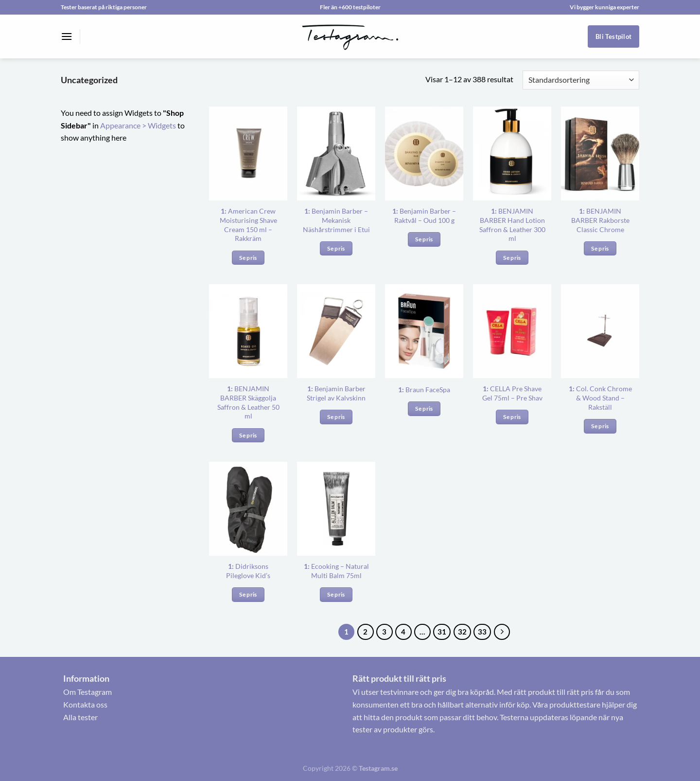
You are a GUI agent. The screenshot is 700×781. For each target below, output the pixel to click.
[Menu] (66, 36)
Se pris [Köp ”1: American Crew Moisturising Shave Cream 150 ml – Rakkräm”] (248, 257)
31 (442, 631)
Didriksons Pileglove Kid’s (248, 571)
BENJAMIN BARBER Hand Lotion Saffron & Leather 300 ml (512, 224)
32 (462, 631)
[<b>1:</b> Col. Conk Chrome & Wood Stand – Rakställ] (600, 331)
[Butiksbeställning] (581, 80)
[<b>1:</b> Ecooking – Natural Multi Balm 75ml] (336, 509)
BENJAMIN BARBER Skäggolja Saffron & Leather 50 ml (248, 402)
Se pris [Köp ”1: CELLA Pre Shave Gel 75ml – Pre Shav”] (512, 417)
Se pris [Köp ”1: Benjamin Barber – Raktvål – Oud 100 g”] (424, 239)
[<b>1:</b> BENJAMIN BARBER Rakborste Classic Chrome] (600, 153)
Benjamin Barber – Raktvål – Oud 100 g (424, 215)
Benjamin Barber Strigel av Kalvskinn (336, 393)
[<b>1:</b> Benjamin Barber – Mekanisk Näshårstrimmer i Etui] (336, 153)
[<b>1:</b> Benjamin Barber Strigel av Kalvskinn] (336, 331)
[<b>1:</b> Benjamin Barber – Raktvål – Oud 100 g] (424, 153)
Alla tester (80, 717)
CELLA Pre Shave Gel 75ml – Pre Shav (512, 393)
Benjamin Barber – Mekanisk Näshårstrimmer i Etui (336, 220)
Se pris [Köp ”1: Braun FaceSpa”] (424, 408)
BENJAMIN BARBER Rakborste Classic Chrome (600, 220)
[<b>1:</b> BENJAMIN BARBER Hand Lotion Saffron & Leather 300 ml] (512, 153)
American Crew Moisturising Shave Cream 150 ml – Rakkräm (248, 224)
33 (482, 631)
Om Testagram (87, 691)
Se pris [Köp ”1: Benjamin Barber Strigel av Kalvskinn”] (336, 417)
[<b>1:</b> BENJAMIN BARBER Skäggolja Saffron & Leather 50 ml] (248, 331)
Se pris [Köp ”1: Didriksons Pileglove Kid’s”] (248, 594)
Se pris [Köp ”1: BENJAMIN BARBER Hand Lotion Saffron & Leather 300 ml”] (512, 257)
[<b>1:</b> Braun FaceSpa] (424, 331)
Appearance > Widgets (138, 125)
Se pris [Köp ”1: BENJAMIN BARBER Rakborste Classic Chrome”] (600, 248)
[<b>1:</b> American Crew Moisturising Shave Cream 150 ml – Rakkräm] (248, 153)
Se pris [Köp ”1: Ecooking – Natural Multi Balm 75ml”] (336, 594)
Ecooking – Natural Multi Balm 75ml (336, 571)
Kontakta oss (85, 704)
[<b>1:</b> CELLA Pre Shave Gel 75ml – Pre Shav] (512, 331)
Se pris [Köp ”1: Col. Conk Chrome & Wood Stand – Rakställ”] (600, 426)
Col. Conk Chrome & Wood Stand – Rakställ (600, 397)
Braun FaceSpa (424, 389)
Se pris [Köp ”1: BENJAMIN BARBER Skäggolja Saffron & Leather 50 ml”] (248, 435)
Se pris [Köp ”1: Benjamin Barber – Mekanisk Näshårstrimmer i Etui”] (336, 248)
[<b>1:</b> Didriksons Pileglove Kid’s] (248, 509)
